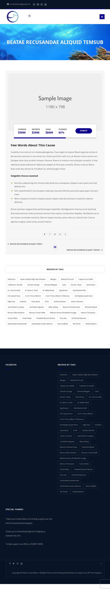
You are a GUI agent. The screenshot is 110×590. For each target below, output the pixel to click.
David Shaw (90, 291)
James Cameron (77, 307)
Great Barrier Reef (79, 296)
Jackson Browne (59, 307)
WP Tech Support (94, 578)
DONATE (82, 142)
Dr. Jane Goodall (14, 296)
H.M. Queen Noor (14, 302)
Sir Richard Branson (78, 324)
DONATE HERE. (36, 550)
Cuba (64, 291)
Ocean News (26, 324)
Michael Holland (91, 313)
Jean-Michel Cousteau (16, 313)
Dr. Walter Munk (48, 296)
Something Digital (25, 537)
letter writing (53, 313)
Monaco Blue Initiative (16, 318)
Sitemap (60, 578)
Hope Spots (35, 307)
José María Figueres (36, 313)
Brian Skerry (22, 525)
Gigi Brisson (63, 296)
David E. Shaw (76, 291)
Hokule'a (23, 307)
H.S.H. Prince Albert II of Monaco (58, 302)
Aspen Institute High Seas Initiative (33, 285)
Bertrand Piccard (67, 285)
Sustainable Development (17, 330)
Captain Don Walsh (86, 285)
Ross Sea (63, 324)
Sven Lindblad (62, 330)
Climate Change (33, 291)
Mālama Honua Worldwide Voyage (63, 318)
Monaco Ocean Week (37, 318)
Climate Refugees (50, 291)
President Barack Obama (45, 324)
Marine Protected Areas (71, 313)
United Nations (90, 330)
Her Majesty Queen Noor (84, 302)
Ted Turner (76, 330)
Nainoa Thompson (88, 318)
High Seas (11, 307)
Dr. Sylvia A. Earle (31, 296)
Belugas (53, 285)
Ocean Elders (12, 324)
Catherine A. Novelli (15, 291)
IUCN (47, 307)
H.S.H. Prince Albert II (33, 302)
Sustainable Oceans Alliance (42, 330)
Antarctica (11, 285)
